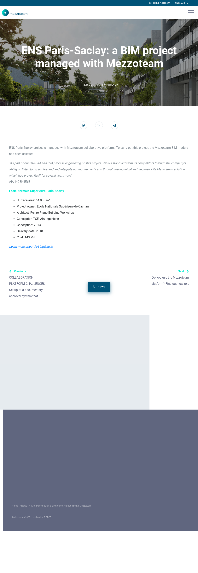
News (69, 505)
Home (62, 505)
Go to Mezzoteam (159, 3)
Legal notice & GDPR (82, 517)
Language (181, 3)
